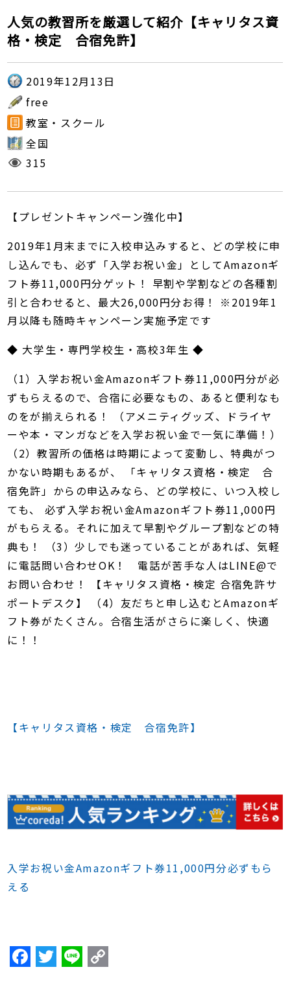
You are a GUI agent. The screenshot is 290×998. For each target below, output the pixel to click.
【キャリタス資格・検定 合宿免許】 (104, 727)
